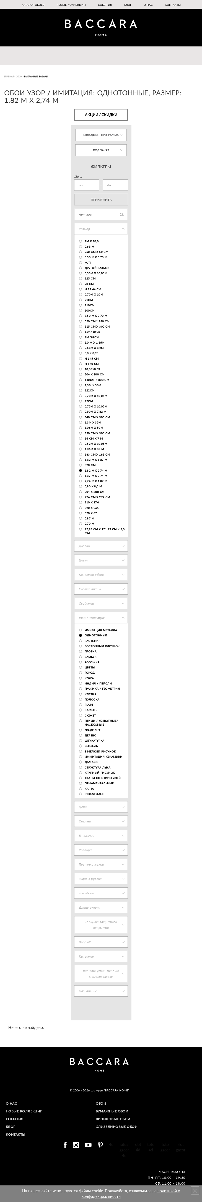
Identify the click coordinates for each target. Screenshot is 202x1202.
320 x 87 (91, 513)
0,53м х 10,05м (96, 273)
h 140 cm (92, 363)
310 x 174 (92, 502)
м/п (88, 262)
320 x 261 (92, 507)
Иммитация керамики (104, 756)
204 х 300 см (95, 374)
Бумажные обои (112, 1111)
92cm (89, 401)
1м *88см (92, 337)
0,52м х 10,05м (96, 443)
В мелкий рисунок (100, 751)
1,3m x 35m (93, 422)
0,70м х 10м (94, 294)
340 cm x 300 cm (97, 417)
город (90, 672)
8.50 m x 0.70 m (96, 315)
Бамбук (91, 657)
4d (111, 1143)
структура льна (98, 767)
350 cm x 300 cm (97, 433)
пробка (91, 651)
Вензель (91, 746)
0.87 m (89, 518)
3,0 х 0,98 (92, 353)
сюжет (90, 715)
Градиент (92, 730)
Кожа (89, 678)
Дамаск (91, 762)
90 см (89, 284)
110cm (90, 305)
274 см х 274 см (97, 497)
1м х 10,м (92, 241)
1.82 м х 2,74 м (96, 470)
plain (89, 704)
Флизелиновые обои (117, 1126)
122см (90, 390)
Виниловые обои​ (113, 1119)
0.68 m (89, 246)
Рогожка (92, 662)
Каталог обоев (33, 4)
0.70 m (89, 523)
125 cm (90, 278)
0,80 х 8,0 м (93, 486)
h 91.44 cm (93, 289)
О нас (148, 4)
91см (89, 300)
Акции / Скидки (101, 115)
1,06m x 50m (94, 427)
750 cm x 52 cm (96, 252)
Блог (127, 4)
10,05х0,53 (92, 369)
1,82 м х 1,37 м (96, 459)
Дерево (90, 735)
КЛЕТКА (90, 694)
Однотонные (96, 635)
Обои (101, 1103)
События (105, 4)
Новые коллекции (71, 4)
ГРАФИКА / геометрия (102, 688)
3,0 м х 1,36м (95, 342)
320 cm (90, 465)
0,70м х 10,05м (96, 396)
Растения (93, 640)
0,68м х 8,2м (94, 347)
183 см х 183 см (97, 454)
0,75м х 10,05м (96, 406)
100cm (90, 310)
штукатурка (95, 740)
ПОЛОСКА (92, 699)
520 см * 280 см (97, 321)
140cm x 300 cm (97, 379)
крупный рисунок (100, 772)
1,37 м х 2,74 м (96, 475)
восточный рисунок (102, 646)
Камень (91, 710)
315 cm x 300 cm (97, 326)
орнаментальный (100, 783)
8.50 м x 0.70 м (96, 257)
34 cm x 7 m (94, 438)
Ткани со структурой (103, 778)
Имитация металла (101, 630)
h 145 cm (92, 358)
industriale (94, 794)
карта (89, 788)
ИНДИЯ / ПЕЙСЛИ (98, 683)
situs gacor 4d (124, 1149)
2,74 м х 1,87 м (96, 481)
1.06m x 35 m (94, 449)
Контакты (173, 4)
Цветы (90, 667)
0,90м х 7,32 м (96, 411)
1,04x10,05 (92, 331)
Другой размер (97, 268)
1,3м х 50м (93, 385)
